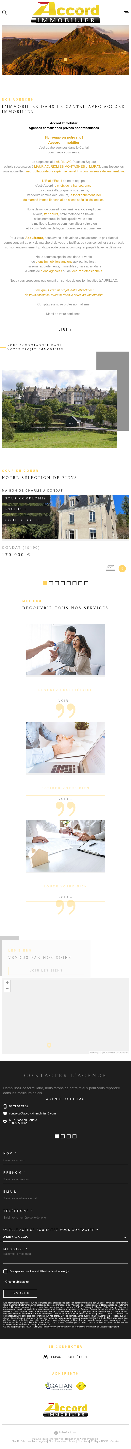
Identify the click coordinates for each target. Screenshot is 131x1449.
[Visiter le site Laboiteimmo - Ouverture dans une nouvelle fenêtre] (65, 1428)
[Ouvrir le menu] (126, 12)
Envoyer (20, 1288)
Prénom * (14, 1168)
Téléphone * (18, 1206)
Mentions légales (37, 1437)
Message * (15, 1244)
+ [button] (7, 978)
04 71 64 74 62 (18, 1101)
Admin (72, 1437)
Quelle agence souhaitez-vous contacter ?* (51, 1225)
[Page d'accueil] (65, 12)
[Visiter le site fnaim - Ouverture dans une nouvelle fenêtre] (81, 1381)
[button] (60, 59)
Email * (11, 1187)
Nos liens (83, 1437)
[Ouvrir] (4, 12)
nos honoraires (57, 1437)
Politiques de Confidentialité (56, 1322)
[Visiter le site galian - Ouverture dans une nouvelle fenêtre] (58, 1381)
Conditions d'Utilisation (85, 1322)
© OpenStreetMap (107, 1048)
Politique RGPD (99, 1437)
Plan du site (18, 1437)
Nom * (10, 1148)
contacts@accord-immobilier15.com (32, 1108)
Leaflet (93, 1048)
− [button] (7, 984)
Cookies (114, 1437)
